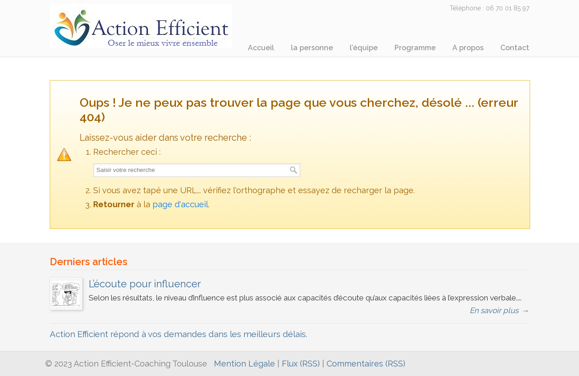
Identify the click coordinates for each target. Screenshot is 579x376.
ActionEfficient (147, 25)
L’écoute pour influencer (145, 284)
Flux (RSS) (301, 363)
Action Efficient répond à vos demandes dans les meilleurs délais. (178, 334)
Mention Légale (244, 363)
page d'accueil (180, 204)
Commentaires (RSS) (366, 363)
